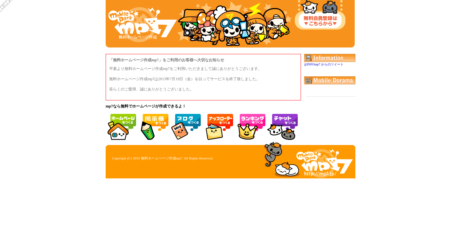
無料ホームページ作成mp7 (161, 158)
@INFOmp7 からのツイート (324, 64)
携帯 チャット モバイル (282, 124)
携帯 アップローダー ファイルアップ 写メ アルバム (218, 124)
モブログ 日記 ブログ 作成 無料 (185, 124)
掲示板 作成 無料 (153, 124)
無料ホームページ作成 (121, 124)
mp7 (142, 24)
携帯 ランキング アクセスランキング (250, 124)
